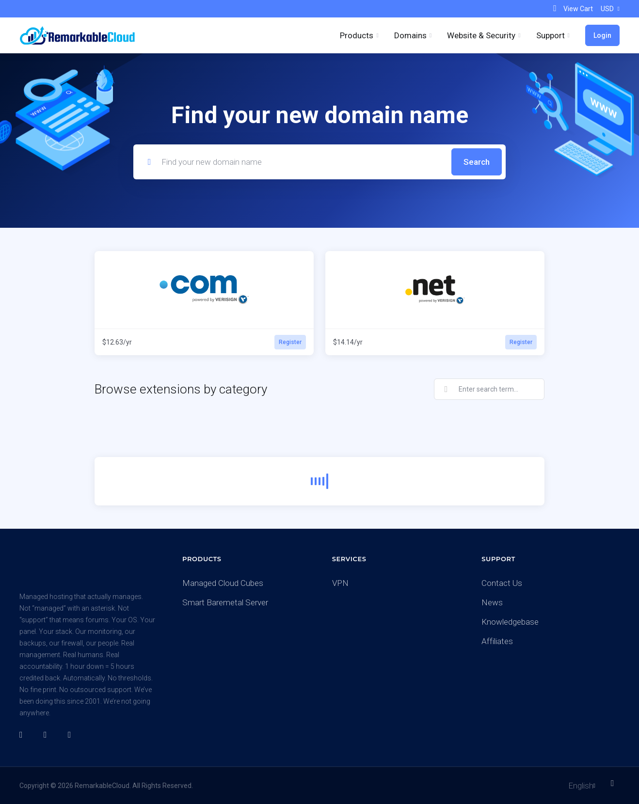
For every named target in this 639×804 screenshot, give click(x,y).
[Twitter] (48, 734)
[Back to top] (615, 783)
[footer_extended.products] (359, 35)
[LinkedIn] (72, 734)
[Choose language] (575, 785)
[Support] (552, 35)
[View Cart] (572, 8)
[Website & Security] (483, 35)
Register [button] (290, 342)
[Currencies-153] (608, 8)
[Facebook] (24, 734)
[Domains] (412, 35)
